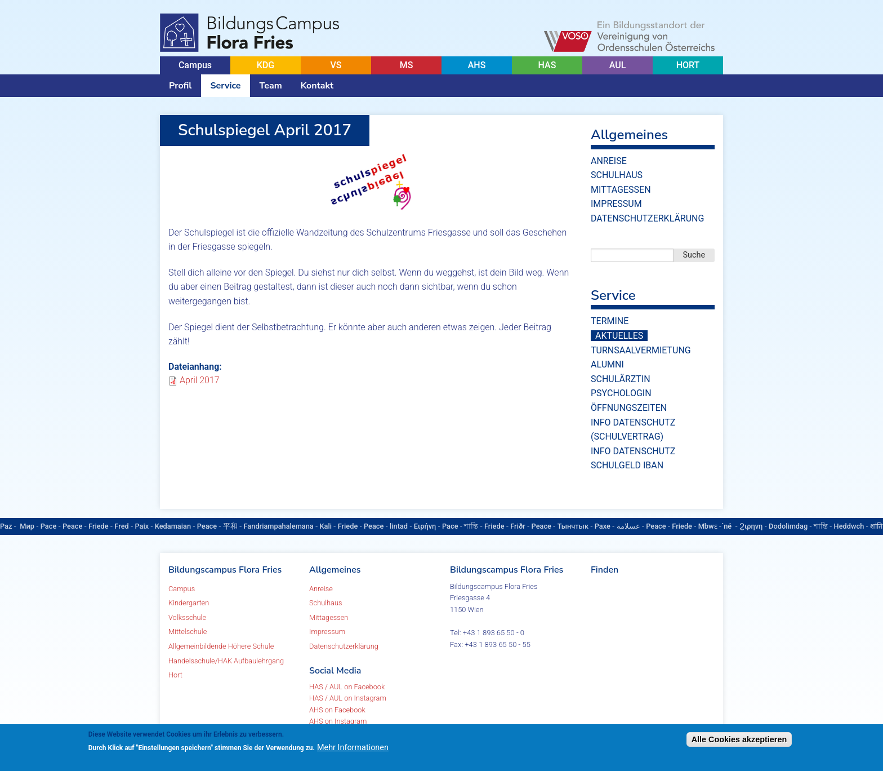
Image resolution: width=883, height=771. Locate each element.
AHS (477, 65)
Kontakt (317, 85)
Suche (694, 255)
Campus (195, 65)
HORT (688, 65)
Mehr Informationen (353, 747)
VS (335, 65)
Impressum (616, 203)
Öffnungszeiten (629, 407)
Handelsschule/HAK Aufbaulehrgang (226, 661)
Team (271, 85)
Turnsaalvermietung (641, 350)
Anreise (609, 161)
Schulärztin (620, 379)
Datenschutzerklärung (647, 218)
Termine (609, 321)
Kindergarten (188, 603)
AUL (617, 65)
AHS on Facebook (337, 710)
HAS (547, 65)
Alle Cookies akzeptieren (739, 739)
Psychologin (621, 393)
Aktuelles (619, 335)
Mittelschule (187, 631)
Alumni (607, 364)
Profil (180, 85)
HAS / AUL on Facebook (347, 687)
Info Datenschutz (633, 451)
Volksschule (187, 617)
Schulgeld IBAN (627, 465)
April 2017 (200, 380)
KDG (265, 65)
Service (225, 85)
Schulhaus (617, 175)
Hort (175, 675)
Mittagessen (621, 189)
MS (406, 65)
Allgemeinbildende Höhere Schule (221, 646)
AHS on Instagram (338, 721)
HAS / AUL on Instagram (347, 698)
